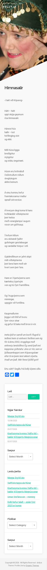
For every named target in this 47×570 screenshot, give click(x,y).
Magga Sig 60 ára (16, 416)
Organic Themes (32, 566)
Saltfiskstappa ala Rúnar (19, 425)
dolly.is (9, 6)
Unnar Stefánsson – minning (21, 497)
